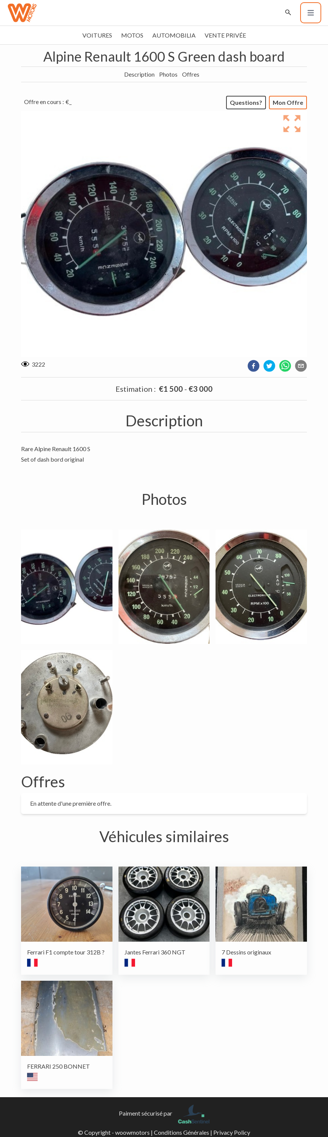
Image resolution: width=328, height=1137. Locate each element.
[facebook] (254, 366)
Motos (132, 35)
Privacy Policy (231, 1132)
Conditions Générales (181, 1132)
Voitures (97, 35)
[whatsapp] (285, 366)
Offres (190, 74)
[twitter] (269, 366)
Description (139, 74)
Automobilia (174, 35)
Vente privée (225, 35)
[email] (301, 366)
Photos (168, 74)
